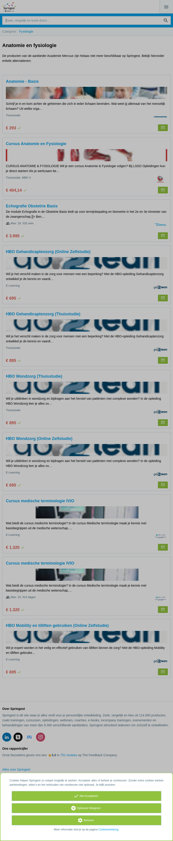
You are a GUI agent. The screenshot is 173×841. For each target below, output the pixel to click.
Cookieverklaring (108, 829)
